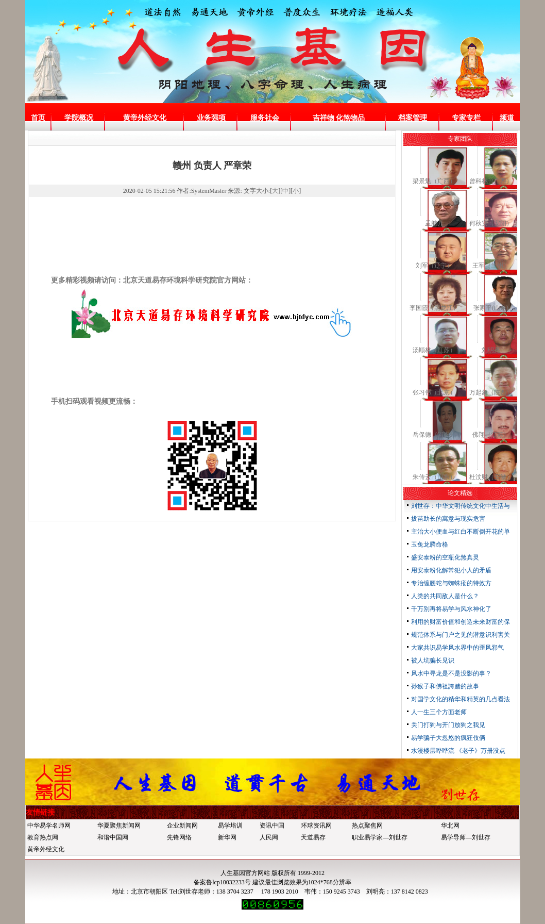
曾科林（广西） (491, 181)
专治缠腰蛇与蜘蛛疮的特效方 (451, 583)
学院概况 (78, 118)
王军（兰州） (490, 265)
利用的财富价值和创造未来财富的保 (460, 621)
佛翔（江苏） (490, 434)
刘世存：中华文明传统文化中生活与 (460, 505)
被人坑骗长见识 (432, 660)
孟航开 (434, 223)
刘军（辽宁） (434, 265)
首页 (38, 118)
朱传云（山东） (434, 477)
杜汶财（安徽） (491, 477)
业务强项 (211, 118)
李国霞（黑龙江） (434, 307)
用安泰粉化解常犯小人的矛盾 (451, 570)
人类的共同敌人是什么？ (445, 596)
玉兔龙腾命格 (429, 544)
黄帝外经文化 (144, 118)
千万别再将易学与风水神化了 (451, 609)
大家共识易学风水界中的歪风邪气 (457, 647)
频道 (507, 118)
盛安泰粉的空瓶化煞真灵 (445, 557)
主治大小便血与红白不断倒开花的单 (460, 531)
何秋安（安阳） (491, 223)
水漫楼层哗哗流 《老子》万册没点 (458, 750)
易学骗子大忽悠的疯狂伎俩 (448, 737)
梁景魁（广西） (434, 181)
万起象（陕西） (491, 392)
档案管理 (412, 118)
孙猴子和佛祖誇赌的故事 (445, 686)
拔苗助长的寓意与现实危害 (448, 518)
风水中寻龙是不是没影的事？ (451, 673)
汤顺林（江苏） (434, 350)
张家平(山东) (490, 307)
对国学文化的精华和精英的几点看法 (460, 699)
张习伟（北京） (434, 392)
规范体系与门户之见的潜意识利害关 (460, 634)
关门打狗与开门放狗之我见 (448, 725)
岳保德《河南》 (434, 434)
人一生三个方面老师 (439, 712)
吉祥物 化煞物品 (339, 118)
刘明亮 (491, 350)
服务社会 (264, 118)
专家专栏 (466, 118)
